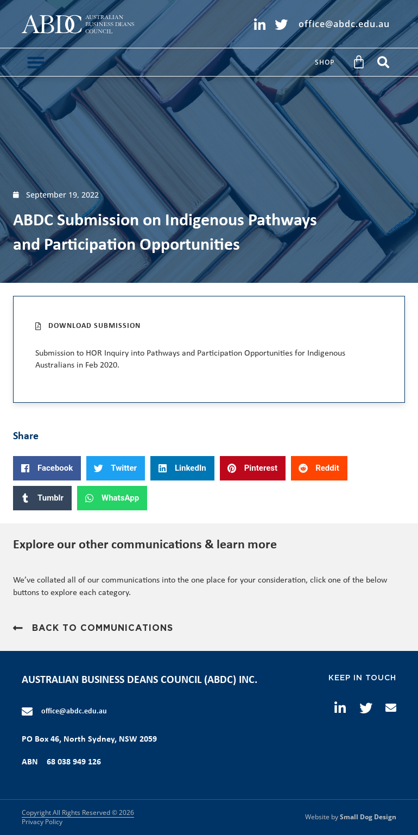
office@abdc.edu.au (74, 711)
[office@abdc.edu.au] (27, 711)
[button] (35, 62)
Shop (324, 62)
